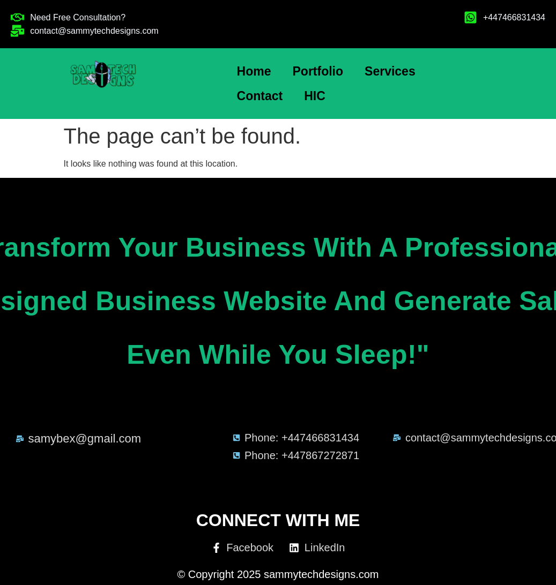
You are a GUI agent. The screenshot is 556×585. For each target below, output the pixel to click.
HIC (314, 96)
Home (254, 71)
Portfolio (318, 71)
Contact (260, 96)
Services (390, 71)
